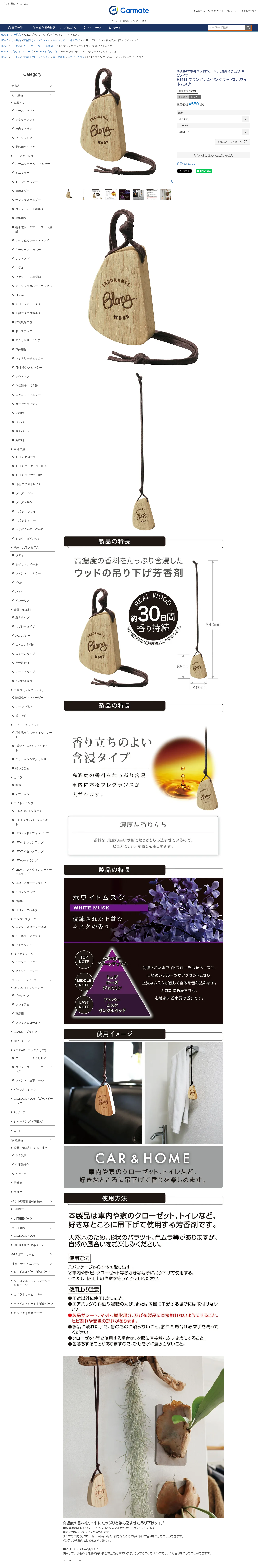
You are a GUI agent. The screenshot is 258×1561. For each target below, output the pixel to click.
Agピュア (20, 1112)
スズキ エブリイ (25, 511)
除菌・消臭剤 (22, 609)
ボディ (19, 555)
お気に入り (68, 27)
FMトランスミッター (28, 367)
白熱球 (19, 901)
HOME (4, 34)
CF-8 (17, 1130)
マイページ (92, 27)
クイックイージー (26, 970)
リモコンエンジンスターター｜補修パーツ (33, 1283)
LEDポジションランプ (29, 842)
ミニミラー (22, 172)
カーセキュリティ (26, 403)
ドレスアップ (23, 331)
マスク (18, 1192)
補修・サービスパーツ (25, 1264)
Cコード (183, 125)
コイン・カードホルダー (30, 209)
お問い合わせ (249, 10)
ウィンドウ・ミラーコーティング (33, 1069)
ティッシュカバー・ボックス (33, 285)
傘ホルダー (22, 190)
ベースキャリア (25, 110)
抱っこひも (22, 768)
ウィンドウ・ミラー (28, 573)
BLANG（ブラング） (46, 51)
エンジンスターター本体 (30, 926)
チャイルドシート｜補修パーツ (33, 1303)
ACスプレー (22, 635)
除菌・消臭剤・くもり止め (31, 1148)
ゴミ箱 (19, 295)
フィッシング (23, 137)
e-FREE (19, 1209)
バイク (19, 591)
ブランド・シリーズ (22, 51)
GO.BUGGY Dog (24, 1235)
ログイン (233, 10)
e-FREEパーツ (23, 1218)
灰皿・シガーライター (29, 304)
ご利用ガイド (216, 10)
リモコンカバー (25, 945)
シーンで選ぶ (60, 40)
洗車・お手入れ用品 (26, 547)
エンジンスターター (26, 919)
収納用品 (21, 218)
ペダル (19, 267)
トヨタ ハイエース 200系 (31, 466)
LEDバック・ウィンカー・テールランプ (33, 871)
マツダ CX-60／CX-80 (29, 529)
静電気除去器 (23, 322)
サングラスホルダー (28, 200)
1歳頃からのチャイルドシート (33, 748)
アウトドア (22, 376)
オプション (22, 794)
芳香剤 (49, 46)
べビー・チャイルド (26, 725)
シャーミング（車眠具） (29, 1121)
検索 (248, 27)
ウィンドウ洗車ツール (29, 1080)
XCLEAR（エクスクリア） (31, 1050)
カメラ (18, 777)
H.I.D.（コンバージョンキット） (33, 822)
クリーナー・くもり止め (30, 1058)
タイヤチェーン (23, 954)
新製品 (15, 85)
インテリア (22, 600)
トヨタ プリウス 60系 (29, 475)
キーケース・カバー (28, 249)
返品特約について (188, 163)
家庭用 (19, 1013)
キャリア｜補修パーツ (28, 1313)
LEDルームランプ (26, 860)
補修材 (19, 582)
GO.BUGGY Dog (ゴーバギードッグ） (33, 1101)
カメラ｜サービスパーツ (29, 1294)
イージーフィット (26, 961)
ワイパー (21, 422)
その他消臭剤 (23, 681)
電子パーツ (22, 431)
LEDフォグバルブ (26, 910)
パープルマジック (25, 1089)
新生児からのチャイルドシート (33, 734)
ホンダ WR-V (23, 502)
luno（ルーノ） (23, 1041)
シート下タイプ (25, 671)
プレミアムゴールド (28, 1022)
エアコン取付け (25, 644)
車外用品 (21, 349)
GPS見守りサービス (24, 1254)
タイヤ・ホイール (26, 564)
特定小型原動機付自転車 (27, 1201)
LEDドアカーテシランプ (30, 882)
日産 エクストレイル (28, 484)
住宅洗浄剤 (22, 1164)
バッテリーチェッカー (29, 358)
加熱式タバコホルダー (29, 313)
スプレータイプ (25, 626)
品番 (181, 112)
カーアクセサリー (33, 46)
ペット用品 (18, 1228)
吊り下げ (75, 40)
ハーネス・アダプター (29, 936)
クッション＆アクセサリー (32, 759)
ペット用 (21, 1173)
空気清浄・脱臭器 (26, 385)
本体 (18, 785)
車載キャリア (22, 102)
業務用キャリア (25, 146)
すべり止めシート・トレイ (32, 240)
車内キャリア (23, 128)
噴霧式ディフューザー (29, 697)
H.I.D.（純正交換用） (28, 810)
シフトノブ (22, 258)
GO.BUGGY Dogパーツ (29, 1245)
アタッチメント (25, 119)
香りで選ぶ (59, 57)
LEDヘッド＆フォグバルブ (32, 833)
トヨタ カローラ (25, 456)
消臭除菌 (21, 1155)
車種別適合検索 (44, 27)
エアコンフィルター (28, 394)
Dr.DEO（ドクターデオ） (30, 987)
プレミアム (22, 1004)
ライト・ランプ (23, 803)
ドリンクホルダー (26, 181)
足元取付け (22, 662)
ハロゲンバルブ (25, 892)
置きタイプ (22, 617)
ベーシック (22, 995)
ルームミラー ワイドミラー (32, 163)
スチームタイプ (25, 653)
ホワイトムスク (76, 57)
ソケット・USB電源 (28, 276)
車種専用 (19, 449)
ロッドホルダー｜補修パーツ (32, 1271)
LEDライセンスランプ (29, 851)
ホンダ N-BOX (24, 493)
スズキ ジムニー (25, 520)
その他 (19, 413)
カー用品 (16, 34)
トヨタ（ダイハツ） (28, 538)
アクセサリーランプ (28, 340)
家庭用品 (17, 1140)
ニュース (200, 10)
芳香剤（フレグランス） (36, 40)
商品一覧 (15, 27)
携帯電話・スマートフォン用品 (33, 229)
